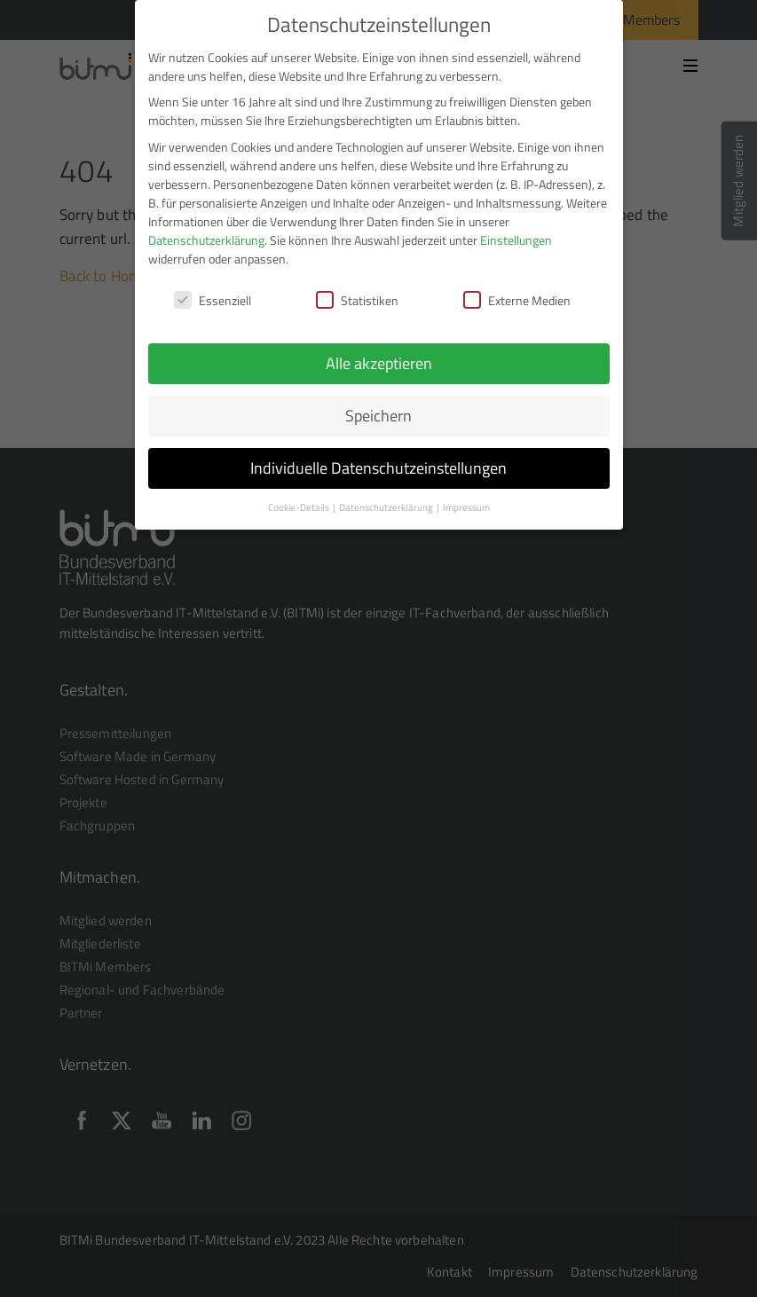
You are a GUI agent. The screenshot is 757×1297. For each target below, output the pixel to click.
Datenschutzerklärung (206, 240)
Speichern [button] (378, 416)
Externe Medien (517, 300)
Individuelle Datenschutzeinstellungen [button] (378, 468)
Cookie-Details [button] (299, 507)
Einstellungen (516, 240)
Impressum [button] (466, 507)
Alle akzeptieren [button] (379, 363)
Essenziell (212, 300)
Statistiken (357, 300)
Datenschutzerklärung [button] (387, 507)
